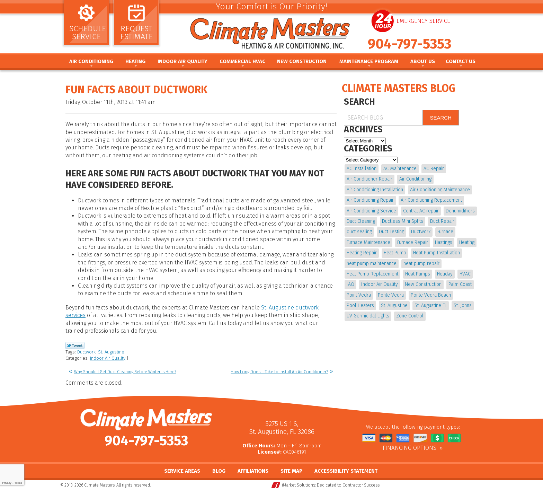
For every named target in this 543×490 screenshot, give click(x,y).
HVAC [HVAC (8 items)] (465, 274)
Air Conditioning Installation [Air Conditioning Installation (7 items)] (375, 190)
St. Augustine (111, 352)
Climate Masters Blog (398, 88)
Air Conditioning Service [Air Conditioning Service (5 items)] (371, 211)
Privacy (6, 482)
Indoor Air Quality (107, 358)
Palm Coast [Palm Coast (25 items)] (460, 284)
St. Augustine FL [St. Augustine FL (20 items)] (431, 305)
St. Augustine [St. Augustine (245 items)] (394, 305)
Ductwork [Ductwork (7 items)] (420, 232)
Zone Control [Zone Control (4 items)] (410, 316)
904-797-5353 (409, 44)
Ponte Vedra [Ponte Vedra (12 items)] (391, 295)
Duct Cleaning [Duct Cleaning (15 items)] (361, 221)
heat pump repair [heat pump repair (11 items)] (421, 263)
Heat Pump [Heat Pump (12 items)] (395, 253)
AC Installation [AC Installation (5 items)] (361, 169)
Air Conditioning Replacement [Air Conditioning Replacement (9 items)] (431, 200)
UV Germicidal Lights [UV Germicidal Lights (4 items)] (368, 316)
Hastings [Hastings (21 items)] (443, 242)
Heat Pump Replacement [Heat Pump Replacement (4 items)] (372, 274)
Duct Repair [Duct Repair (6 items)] (442, 221)
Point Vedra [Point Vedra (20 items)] (359, 295)
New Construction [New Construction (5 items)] (423, 284)
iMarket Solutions (298, 485)
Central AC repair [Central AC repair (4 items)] (421, 211)
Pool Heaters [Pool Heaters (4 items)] (360, 305)
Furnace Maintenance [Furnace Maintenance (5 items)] (368, 242)
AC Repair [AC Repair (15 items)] (434, 169)
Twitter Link (74, 345)
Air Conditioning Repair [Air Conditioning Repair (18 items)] (370, 200)
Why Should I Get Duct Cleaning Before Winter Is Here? (125, 371)
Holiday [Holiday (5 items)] (445, 274)
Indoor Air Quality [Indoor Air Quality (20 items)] (379, 284)
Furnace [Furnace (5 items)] (445, 232)
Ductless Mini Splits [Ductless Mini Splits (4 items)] (402, 221)
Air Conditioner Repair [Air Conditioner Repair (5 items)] (369, 179)
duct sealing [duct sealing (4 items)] (359, 232)
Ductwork (86, 352)
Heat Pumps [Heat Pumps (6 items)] (417, 274)
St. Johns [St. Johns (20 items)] (463, 305)
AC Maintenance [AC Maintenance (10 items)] (400, 169)
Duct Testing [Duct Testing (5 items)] (391, 232)
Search (441, 118)
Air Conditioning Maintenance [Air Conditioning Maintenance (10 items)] (440, 190)
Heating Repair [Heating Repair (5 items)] (362, 253)
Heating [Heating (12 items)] (466, 242)
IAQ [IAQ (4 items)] (350, 284)
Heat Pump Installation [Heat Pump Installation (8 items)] (436, 253)
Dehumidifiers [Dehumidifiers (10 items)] (460, 211)
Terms (18, 482)
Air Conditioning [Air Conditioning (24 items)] (415, 179)
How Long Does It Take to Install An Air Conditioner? (279, 371)
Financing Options (409, 448)
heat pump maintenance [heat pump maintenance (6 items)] (372, 263)
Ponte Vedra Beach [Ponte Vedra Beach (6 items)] (431, 295)
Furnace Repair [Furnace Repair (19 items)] (412, 242)
